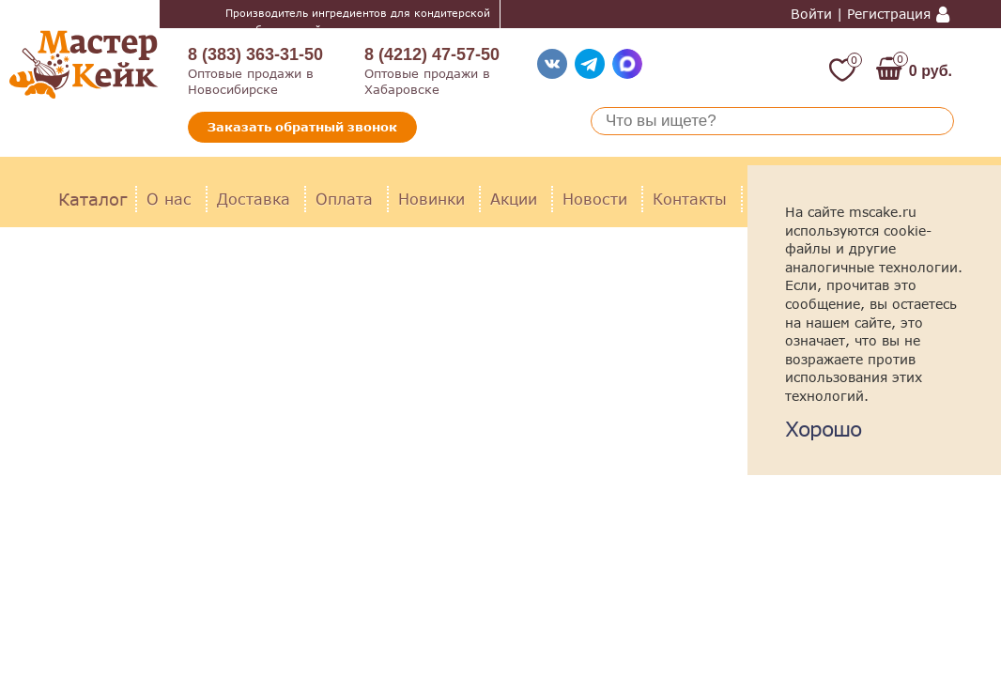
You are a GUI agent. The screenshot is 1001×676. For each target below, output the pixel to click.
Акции (513, 198)
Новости (594, 198)
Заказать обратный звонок (302, 126)
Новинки (431, 198)
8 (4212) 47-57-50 (432, 54)
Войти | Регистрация (861, 14)
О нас (169, 198)
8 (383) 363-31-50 (255, 54)
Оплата (344, 198)
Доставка (253, 198)
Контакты (690, 198)
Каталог (92, 199)
